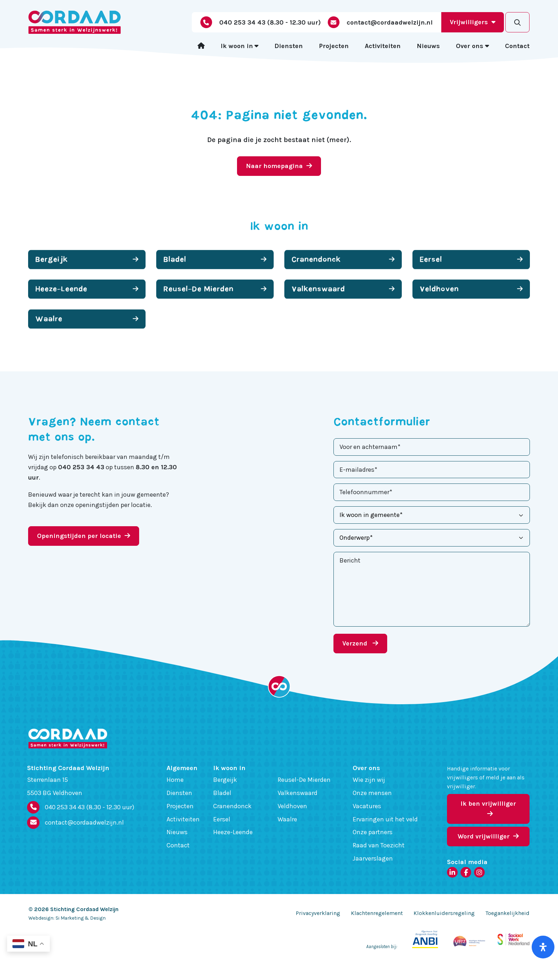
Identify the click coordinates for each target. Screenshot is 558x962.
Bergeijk (225, 780)
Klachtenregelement (377, 913)
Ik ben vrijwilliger (488, 808)
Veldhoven (292, 806)
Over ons (469, 46)
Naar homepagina (279, 166)
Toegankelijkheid (507, 913)
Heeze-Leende (233, 832)
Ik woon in (237, 46)
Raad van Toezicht (379, 845)
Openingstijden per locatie (83, 536)
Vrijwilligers (472, 22)
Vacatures (367, 806)
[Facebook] (465, 872)
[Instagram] (479, 872)
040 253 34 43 (89, 807)
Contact (517, 46)
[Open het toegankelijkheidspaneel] (543, 947)
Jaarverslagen (373, 858)
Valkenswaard (297, 793)
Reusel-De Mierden (304, 780)
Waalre (287, 819)
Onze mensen (372, 793)
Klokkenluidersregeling (444, 913)
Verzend (360, 643)
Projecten (334, 46)
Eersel (221, 819)
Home (175, 780)
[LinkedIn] (452, 872)
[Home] (201, 46)
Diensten (288, 46)
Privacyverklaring (318, 913)
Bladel (222, 793)
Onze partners (373, 832)
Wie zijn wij (369, 780)
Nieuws (428, 46)
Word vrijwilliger (488, 836)
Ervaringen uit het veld (385, 819)
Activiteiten (383, 46)
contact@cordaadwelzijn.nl (84, 822)
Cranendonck (232, 806)
